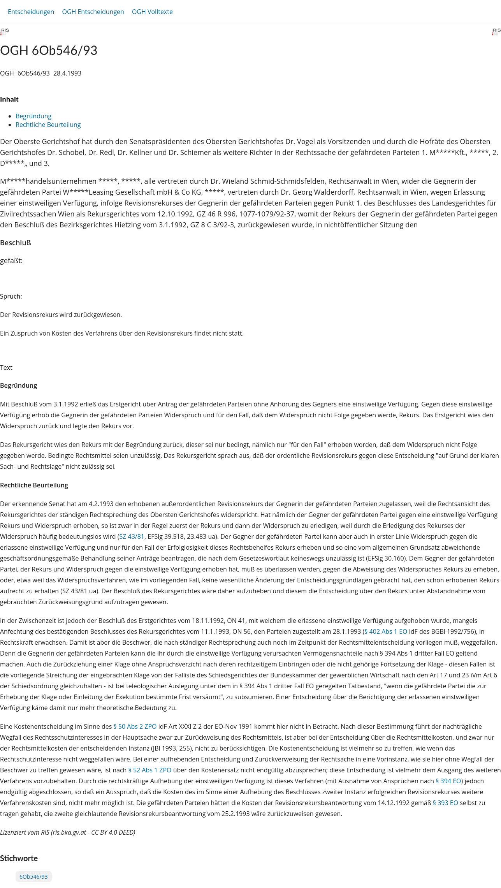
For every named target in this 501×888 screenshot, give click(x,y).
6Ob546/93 (33, 876)
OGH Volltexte (152, 11)
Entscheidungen (31, 11)
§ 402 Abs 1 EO (385, 631)
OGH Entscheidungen (93, 11)
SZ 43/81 (131, 536)
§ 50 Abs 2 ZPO (134, 726)
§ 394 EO (448, 781)
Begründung (33, 116)
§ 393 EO (445, 802)
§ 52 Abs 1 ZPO (150, 770)
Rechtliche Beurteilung (48, 124)
